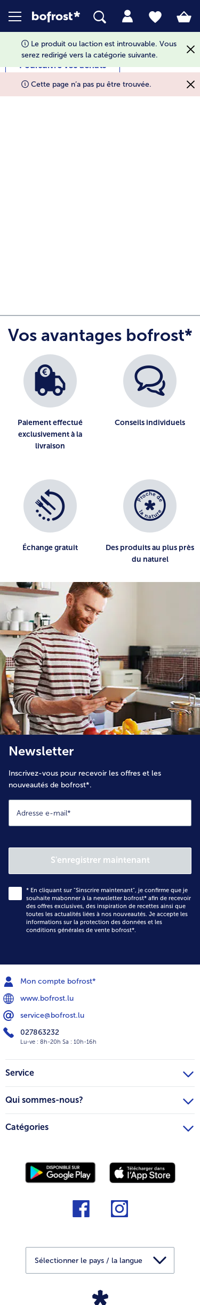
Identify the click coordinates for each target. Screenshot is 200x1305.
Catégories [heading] (99, 1125)
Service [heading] (99, 1071)
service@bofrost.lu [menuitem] (44, 1015)
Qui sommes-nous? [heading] (99, 1098)
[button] (20, 16)
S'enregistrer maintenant (100, 860)
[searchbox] (99, 17)
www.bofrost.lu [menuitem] (39, 998)
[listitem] (50, 411)
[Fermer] (191, 50)
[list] (100, 473)
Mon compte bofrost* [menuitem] (50, 981)
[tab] (127, 16)
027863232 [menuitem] (32, 1032)
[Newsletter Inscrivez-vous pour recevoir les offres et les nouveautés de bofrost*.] (100, 850)
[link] (56, 16)
